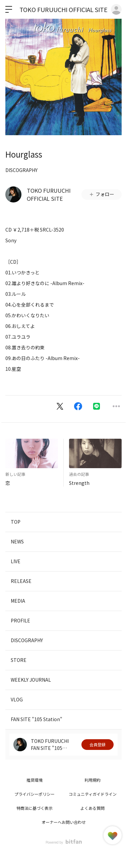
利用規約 (92, 780)
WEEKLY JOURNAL (31, 679)
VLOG (17, 699)
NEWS (17, 541)
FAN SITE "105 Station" (36, 719)
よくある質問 (92, 808)
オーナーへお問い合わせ (64, 822)
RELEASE (21, 581)
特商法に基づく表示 (34, 808)
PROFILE (20, 620)
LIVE (15, 561)
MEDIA (18, 600)
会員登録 (97, 744)
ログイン (116, 9)
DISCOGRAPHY (21, 170)
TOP (15, 521)
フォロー (101, 194)
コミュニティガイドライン (93, 794)
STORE (18, 660)
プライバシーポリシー (34, 794)
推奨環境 (34, 780)
